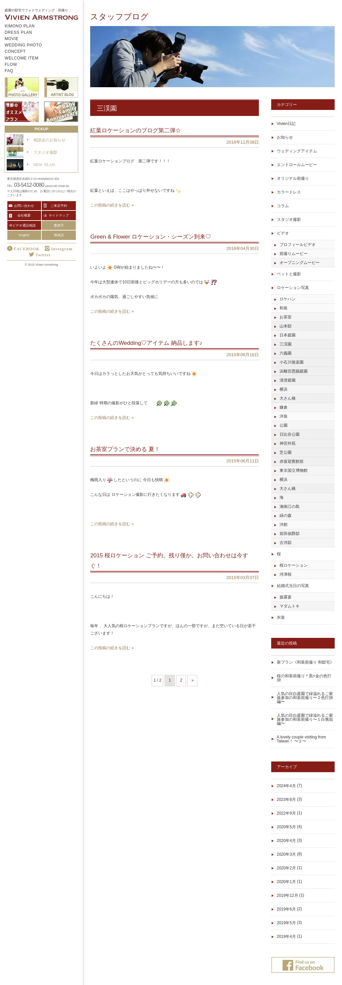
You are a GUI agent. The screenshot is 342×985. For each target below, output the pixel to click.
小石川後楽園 (292, 362)
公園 (284, 425)
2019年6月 (286, 909)
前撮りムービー (294, 253)
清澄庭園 (288, 380)
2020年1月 (286, 881)
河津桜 (286, 574)
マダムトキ (290, 606)
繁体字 (59, 225)
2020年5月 (286, 827)
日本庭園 (288, 335)
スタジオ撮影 (289, 219)
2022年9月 (286, 813)
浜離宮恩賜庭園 (294, 371)
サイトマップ (59, 215)
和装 (284, 308)
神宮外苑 (288, 443)
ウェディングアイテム (297, 151)
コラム (283, 205)
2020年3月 (286, 854)
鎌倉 (284, 407)
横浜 (284, 389)
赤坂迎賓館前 (292, 461)
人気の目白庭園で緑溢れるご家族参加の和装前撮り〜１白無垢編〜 (305, 719)
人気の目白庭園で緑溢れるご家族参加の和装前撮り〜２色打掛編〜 (305, 697)
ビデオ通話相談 (24, 225)
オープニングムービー (300, 262)
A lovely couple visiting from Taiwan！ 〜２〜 (301, 739)
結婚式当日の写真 (293, 585)
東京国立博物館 (294, 470)
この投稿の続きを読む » (112, 205)
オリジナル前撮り (293, 178)
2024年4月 (286, 786)
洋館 (284, 524)
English (24, 235)
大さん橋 (288, 398)
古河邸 (286, 542)
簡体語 (59, 235)
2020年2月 (286, 868)
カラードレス (289, 192)
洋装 (284, 416)
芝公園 (286, 452)
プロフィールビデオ (298, 244)
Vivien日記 (286, 123)
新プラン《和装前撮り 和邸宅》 (305, 662)
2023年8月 (286, 799)
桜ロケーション (294, 565)
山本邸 (286, 326)
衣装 (281, 617)
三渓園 (286, 344)
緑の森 (286, 515)
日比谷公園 (290, 434)
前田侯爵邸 (290, 533)
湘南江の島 (290, 506)
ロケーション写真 (293, 287)
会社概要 (24, 215)
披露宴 (286, 597)
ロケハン (288, 299)
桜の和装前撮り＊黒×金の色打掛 (304, 678)
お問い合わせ (24, 205)
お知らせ (285, 137)
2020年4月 (286, 840)
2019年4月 (286, 936)
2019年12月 (287, 895)
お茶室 (286, 317)
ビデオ (283, 233)
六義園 (286, 353)
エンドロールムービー (297, 164)
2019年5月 (286, 923)
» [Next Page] (192, 680)
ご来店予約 (58, 205)
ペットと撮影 (289, 274)
